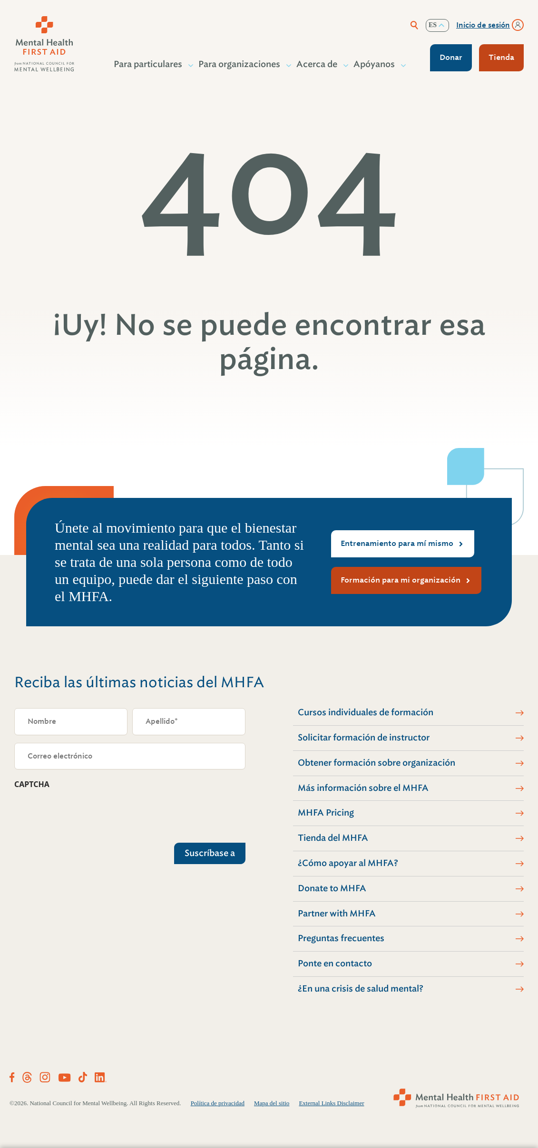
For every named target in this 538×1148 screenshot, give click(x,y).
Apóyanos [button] (374, 64)
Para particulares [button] (148, 64)
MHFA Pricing (326, 812)
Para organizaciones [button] (239, 64)
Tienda (501, 57)
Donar (451, 57)
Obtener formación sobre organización (376, 763)
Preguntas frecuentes (341, 938)
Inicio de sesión (483, 25)
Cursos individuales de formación (365, 712)
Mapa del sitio (271, 1103)
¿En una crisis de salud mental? (360, 988)
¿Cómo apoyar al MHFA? (348, 863)
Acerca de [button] (317, 64)
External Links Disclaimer (331, 1103)
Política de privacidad (218, 1103)
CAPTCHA (31, 784)
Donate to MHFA (332, 888)
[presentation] (86, 813)
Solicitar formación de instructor (364, 737)
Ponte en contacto (335, 963)
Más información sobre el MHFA (363, 788)
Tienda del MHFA (333, 838)
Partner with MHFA (337, 913)
